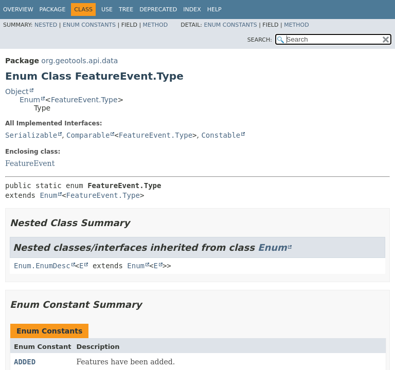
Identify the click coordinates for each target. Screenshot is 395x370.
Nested (45, 25)
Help (214, 9)
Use (107, 9)
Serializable (31, 135)
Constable (220, 135)
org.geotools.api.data (79, 61)
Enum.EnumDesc (42, 266)
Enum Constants (89, 25)
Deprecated (158, 9)
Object (17, 91)
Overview (18, 9)
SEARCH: (259, 39)
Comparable (88, 135)
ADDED (24, 362)
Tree (126, 9)
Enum (30, 100)
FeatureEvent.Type (84, 100)
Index (192, 9)
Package (53, 9)
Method (155, 25)
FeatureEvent (30, 163)
